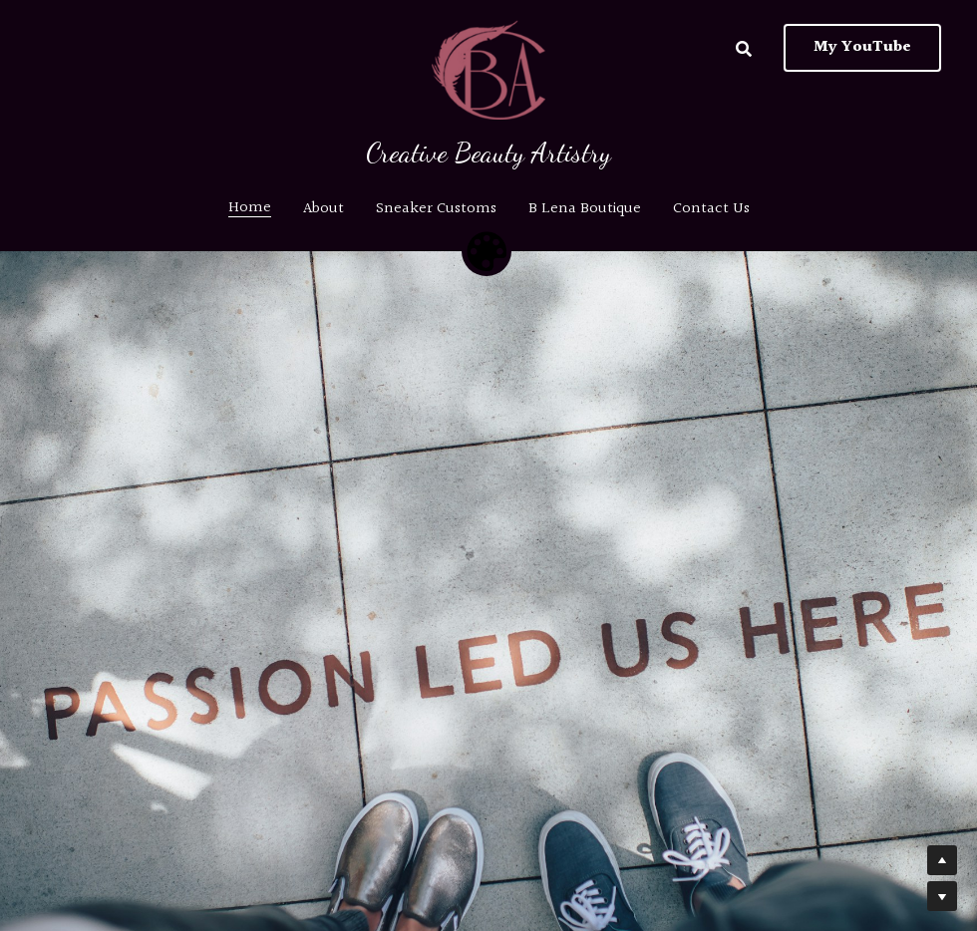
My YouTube (862, 47)
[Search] (744, 50)
